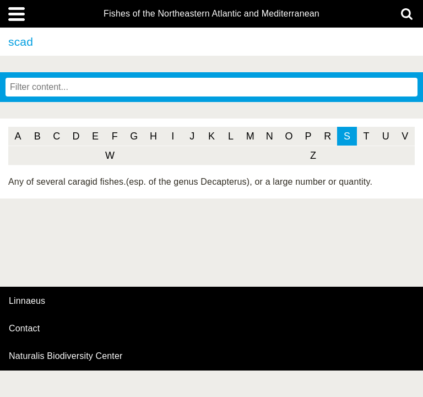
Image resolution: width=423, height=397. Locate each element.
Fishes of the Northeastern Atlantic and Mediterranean (211, 13)
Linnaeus (27, 301)
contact (24, 328)
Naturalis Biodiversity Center (66, 356)
